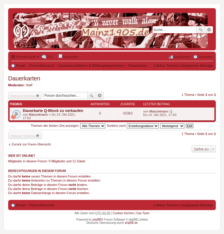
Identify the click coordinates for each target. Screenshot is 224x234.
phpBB (96, 219)
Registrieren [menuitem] (182, 57)
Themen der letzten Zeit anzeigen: (68, 125)
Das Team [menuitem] (143, 213)
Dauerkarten (137, 65)
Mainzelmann (38, 114)
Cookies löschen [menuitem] (123, 213)
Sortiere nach (132, 125)
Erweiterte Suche (209, 29)
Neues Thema (23, 95)
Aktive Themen (167, 65)
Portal (20, 65)
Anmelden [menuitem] (205, 57)
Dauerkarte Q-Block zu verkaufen (53, 110)
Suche (200, 29)
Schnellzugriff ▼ (28, 57)
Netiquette (68, 56)
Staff (29, 85)
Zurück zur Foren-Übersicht (31, 144)
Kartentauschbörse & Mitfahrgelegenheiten (91, 65)
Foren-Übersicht (41, 65)
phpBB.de (131, 222)
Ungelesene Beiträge (197, 65)
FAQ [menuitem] (50, 57)
